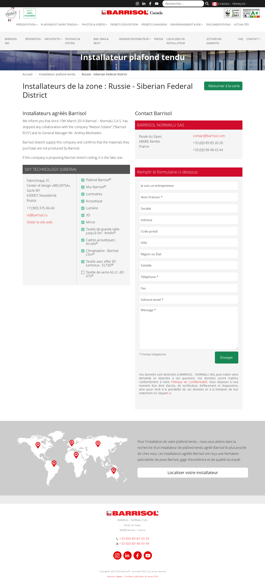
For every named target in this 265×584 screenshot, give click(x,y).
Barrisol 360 (11, 41)
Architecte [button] (52, 39)
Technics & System (72, 41)
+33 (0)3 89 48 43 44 (134, 543)
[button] (231, 4)
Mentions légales (114, 576)
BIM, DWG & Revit (101, 41)
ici (170, 393)
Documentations (218, 24)
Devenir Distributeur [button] (134, 39)
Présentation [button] (25, 24)
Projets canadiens (154, 24)
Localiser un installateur (175, 41)
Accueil (28, 74)
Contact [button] (252, 39)
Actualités (241, 24)
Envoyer (226, 357)
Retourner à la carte (223, 86)
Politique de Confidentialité (189, 382)
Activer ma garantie (214, 41)
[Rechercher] (206, 3)
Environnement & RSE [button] (185, 24)
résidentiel (33, 39)
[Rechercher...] (183, 3)
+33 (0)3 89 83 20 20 (134, 538)
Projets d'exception (124, 24)
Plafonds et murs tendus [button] (59, 24)
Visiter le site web (40, 222)
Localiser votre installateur (192, 472)
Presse (158, 39)
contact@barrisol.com (209, 136)
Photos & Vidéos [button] (93, 24)
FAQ (240, 39)
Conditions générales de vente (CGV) (141, 576)
